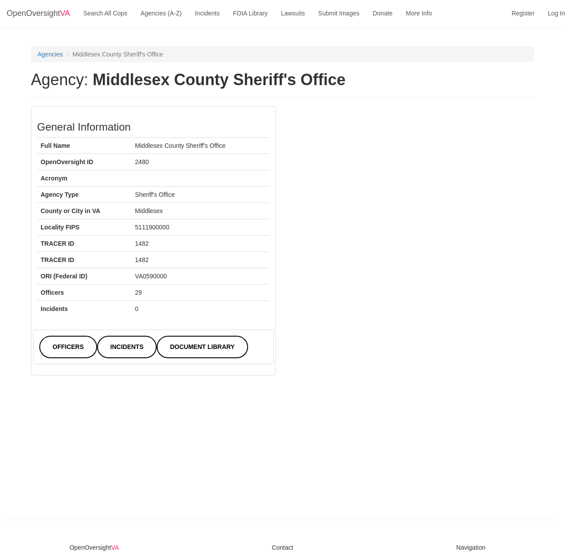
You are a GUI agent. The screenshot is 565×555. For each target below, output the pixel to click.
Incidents (207, 13)
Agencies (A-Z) (160, 13)
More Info (419, 13)
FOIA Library (250, 13)
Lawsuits (293, 13)
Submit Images (338, 13)
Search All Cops (105, 13)
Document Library (202, 346)
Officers (68, 346)
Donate (382, 13)
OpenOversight (38, 13)
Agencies (50, 54)
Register (523, 13)
